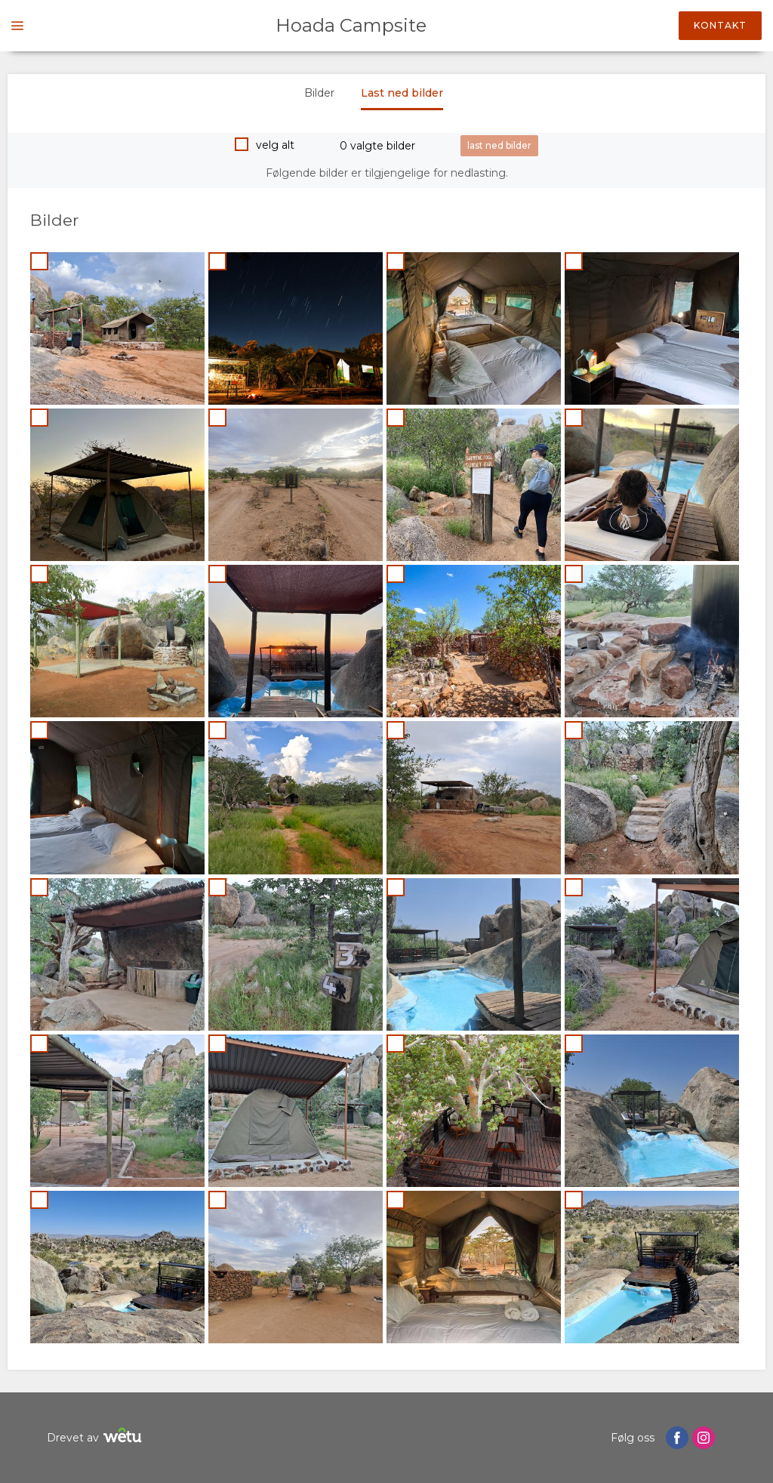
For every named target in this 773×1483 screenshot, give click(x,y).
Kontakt (720, 25)
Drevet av (96, 1437)
